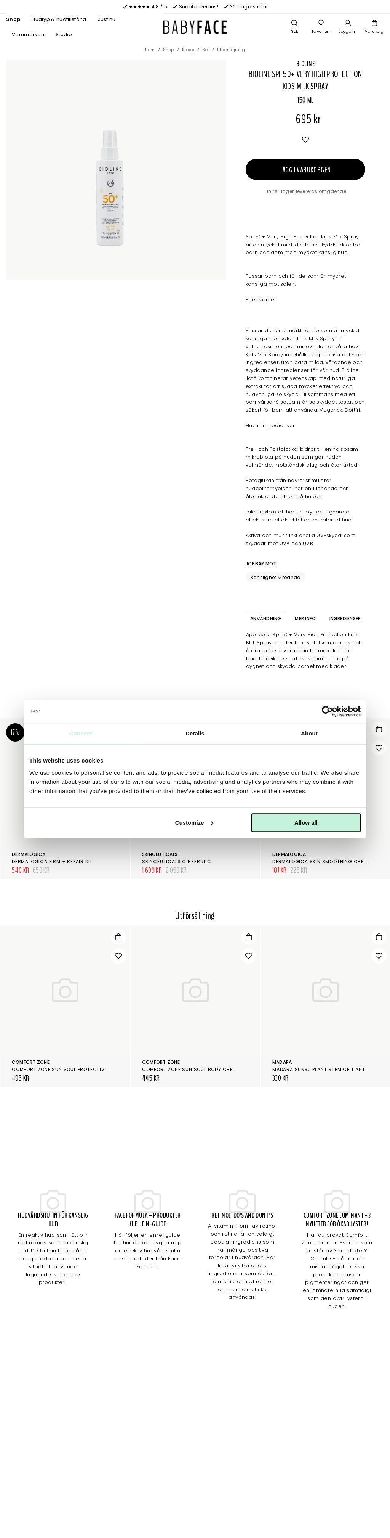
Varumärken (28, 34)
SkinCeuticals (159, 854)
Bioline (305, 63)
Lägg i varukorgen (305, 170)
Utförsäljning (231, 50)
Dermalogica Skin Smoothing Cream (321, 861)
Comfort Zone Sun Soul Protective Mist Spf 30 (75, 1069)
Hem (150, 50)
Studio (64, 34)
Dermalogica (29, 854)
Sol (205, 50)
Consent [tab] (81, 733)
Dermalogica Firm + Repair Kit (52, 861)
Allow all (306, 822)
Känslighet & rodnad (276, 577)
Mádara (282, 1062)
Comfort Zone (31, 1062)
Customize (194, 822)
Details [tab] (195, 733)
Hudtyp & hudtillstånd (59, 19)
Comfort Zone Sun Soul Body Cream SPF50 (199, 1069)
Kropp (188, 50)
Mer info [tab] (305, 618)
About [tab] (309, 733)
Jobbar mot (261, 563)
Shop (13, 19)
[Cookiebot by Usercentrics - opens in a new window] (327, 711)
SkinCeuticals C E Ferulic (176, 861)
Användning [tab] (265, 618)
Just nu (107, 19)
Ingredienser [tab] (345, 618)
